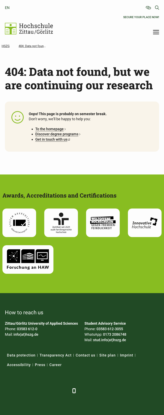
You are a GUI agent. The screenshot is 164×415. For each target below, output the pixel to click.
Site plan (107, 355)
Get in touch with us (51, 139)
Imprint (126, 355)
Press (40, 365)
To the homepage (49, 129)
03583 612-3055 (109, 329)
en (7, 8)
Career (55, 365)
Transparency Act (56, 355)
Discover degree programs (56, 134)
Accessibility (19, 365)
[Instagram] (53, 390)
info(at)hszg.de (25, 334)
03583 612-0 (27, 329)
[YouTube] (42, 390)
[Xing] (30, 390)
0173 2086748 (114, 334)
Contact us (85, 355)
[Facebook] (8, 390)
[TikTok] (64, 390)
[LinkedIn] (19, 390)
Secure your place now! (141, 17)
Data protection (21, 355)
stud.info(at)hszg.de (109, 340)
